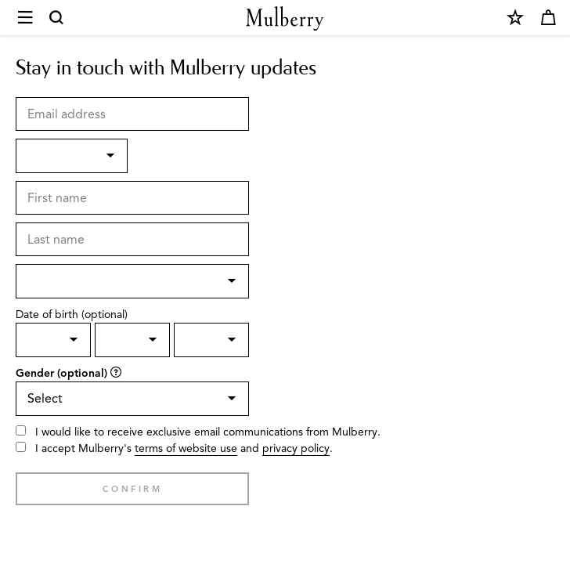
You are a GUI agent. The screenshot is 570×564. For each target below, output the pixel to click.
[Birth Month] (132, 340)
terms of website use (186, 448)
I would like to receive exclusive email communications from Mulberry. (208, 432)
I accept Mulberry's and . (184, 449)
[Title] (72, 156)
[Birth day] (53, 340)
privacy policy (296, 448)
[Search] (57, 18)
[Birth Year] (211, 340)
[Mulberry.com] (285, 18)
